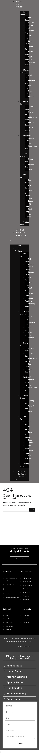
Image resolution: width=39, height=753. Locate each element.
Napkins (31, 96)
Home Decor (24, 13)
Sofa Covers (28, 42)
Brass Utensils (28, 92)
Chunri (30, 198)
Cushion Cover (29, 31)
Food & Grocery (24, 155)
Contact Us (21, 235)
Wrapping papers (30, 63)
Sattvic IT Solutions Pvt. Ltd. (24, 641)
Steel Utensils (28, 76)
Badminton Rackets (31, 118)
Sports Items (24, 102)
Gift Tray (28, 37)
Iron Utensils (28, 87)
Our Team (20, 232)
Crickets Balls (30, 108)
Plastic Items (29, 47)
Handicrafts (28, 135)
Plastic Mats (29, 53)
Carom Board (29, 129)
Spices (30, 170)
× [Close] (0, 752)
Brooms (31, 23)
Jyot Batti (28, 186)
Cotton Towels (29, 26)
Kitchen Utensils (24, 71)
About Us (20, 230)
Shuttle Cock (29, 123)
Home (20, 246)
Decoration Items (31, 147)
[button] (19, 240)
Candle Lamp (29, 210)
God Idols (28, 181)
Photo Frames (29, 215)
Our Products (19, 5)
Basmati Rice (30, 165)
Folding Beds (24, 223)
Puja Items (23, 176)
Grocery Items (29, 160)
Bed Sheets (28, 18)
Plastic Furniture (29, 58)
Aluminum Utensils (30, 81)
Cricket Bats (29, 113)
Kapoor (31, 201)
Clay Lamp (28, 205)
